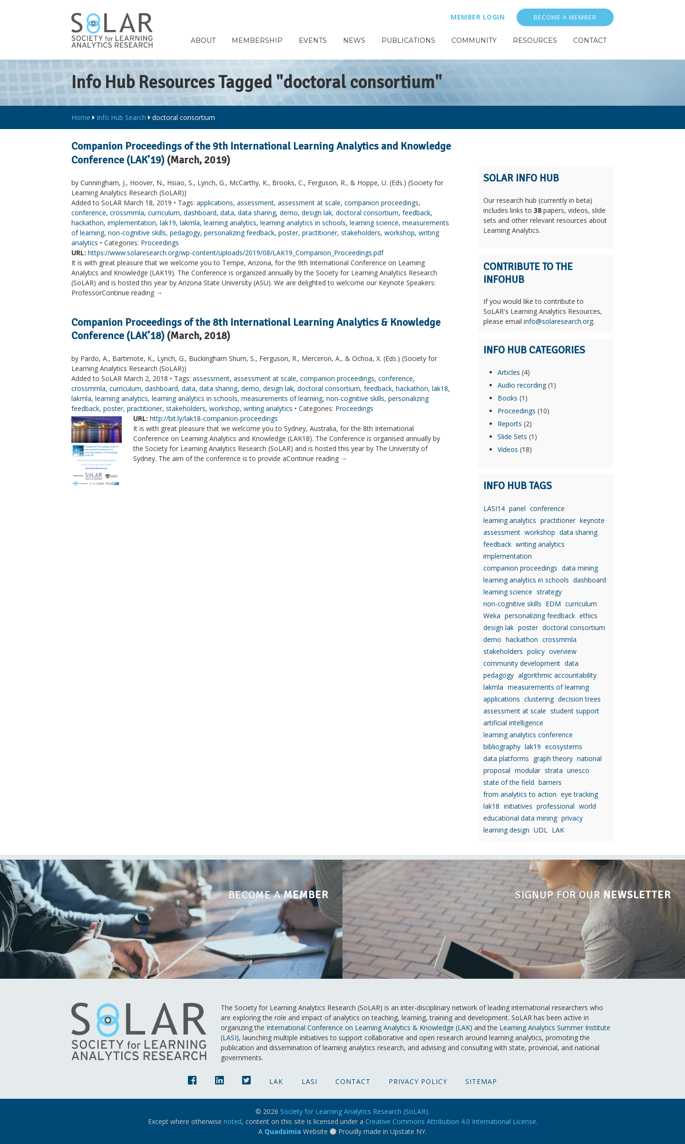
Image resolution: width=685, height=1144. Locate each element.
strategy (549, 591)
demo (289, 212)
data (227, 212)
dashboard (200, 212)
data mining (580, 567)
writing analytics (268, 408)
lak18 (440, 388)
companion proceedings (381, 202)
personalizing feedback (239, 232)
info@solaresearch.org (558, 321)
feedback (416, 212)
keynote (592, 520)
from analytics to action (520, 794)
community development (521, 663)
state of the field (508, 782)
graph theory (553, 758)
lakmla (190, 222)
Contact (353, 1081)
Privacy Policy (418, 1081)
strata (554, 770)
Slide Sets (512, 436)
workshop (399, 232)
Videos (508, 449)
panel (517, 508)
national (589, 758)
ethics (588, 615)
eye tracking (579, 794)
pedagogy (185, 232)
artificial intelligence (513, 722)
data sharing (257, 212)
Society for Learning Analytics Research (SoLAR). (355, 1111)
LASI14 (494, 508)
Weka (491, 615)
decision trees (579, 698)
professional (556, 806)
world (587, 806)
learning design (506, 829)
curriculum (164, 212)
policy (536, 651)
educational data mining (520, 818)
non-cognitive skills (137, 232)
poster (288, 232)
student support (574, 710)
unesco (578, 770)
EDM (553, 603)
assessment (255, 202)
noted (233, 1121)
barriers (550, 782)
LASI (309, 1081)
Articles (509, 372)
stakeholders (361, 232)
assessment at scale (309, 202)
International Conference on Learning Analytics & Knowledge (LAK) (369, 1027)
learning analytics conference (528, 734)
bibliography (501, 746)
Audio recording (522, 385)
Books (508, 397)
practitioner (319, 232)
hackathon (87, 222)
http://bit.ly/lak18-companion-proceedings (214, 418)
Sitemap (481, 1081)
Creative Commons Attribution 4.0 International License (450, 1121)
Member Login (477, 16)
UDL (541, 829)
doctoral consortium (367, 212)
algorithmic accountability (557, 675)
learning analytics (230, 222)
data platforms (506, 758)
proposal (496, 770)
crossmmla (127, 212)
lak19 (168, 222)
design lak (317, 212)
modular (527, 770)
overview (563, 651)
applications (214, 202)
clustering (539, 698)
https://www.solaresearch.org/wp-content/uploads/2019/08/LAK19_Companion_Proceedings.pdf (235, 252)
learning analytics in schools (303, 222)
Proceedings (160, 242)
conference (88, 212)
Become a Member (565, 17)
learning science (374, 222)
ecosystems (563, 746)
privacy (572, 818)
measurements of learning (282, 398)
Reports (510, 423)
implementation (132, 222)
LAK (558, 829)
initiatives (518, 806)
